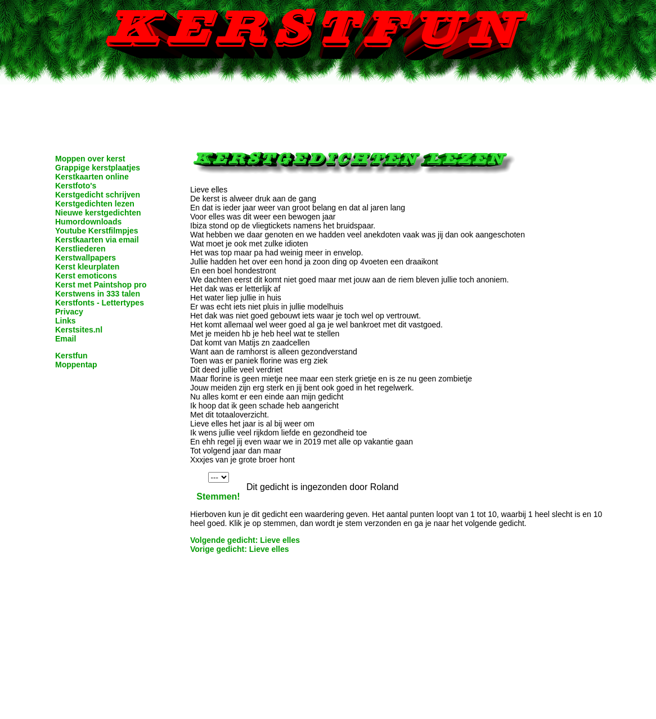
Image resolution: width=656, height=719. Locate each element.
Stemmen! (218, 496)
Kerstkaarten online (92, 176)
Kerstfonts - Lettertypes (99, 302)
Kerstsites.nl (78, 329)
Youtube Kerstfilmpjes (96, 230)
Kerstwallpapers (85, 257)
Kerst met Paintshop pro (101, 284)
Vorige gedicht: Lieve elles (239, 549)
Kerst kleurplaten (87, 266)
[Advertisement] (328, 109)
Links (65, 320)
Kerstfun (71, 355)
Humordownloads (88, 221)
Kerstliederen (80, 248)
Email (65, 338)
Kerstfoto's (75, 185)
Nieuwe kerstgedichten (98, 212)
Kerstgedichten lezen (94, 203)
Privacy (69, 311)
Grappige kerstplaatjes (97, 167)
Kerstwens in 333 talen (97, 293)
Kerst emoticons (86, 275)
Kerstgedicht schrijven (97, 194)
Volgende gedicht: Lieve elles (245, 540)
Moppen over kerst (90, 158)
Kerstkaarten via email (97, 239)
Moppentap (76, 364)
